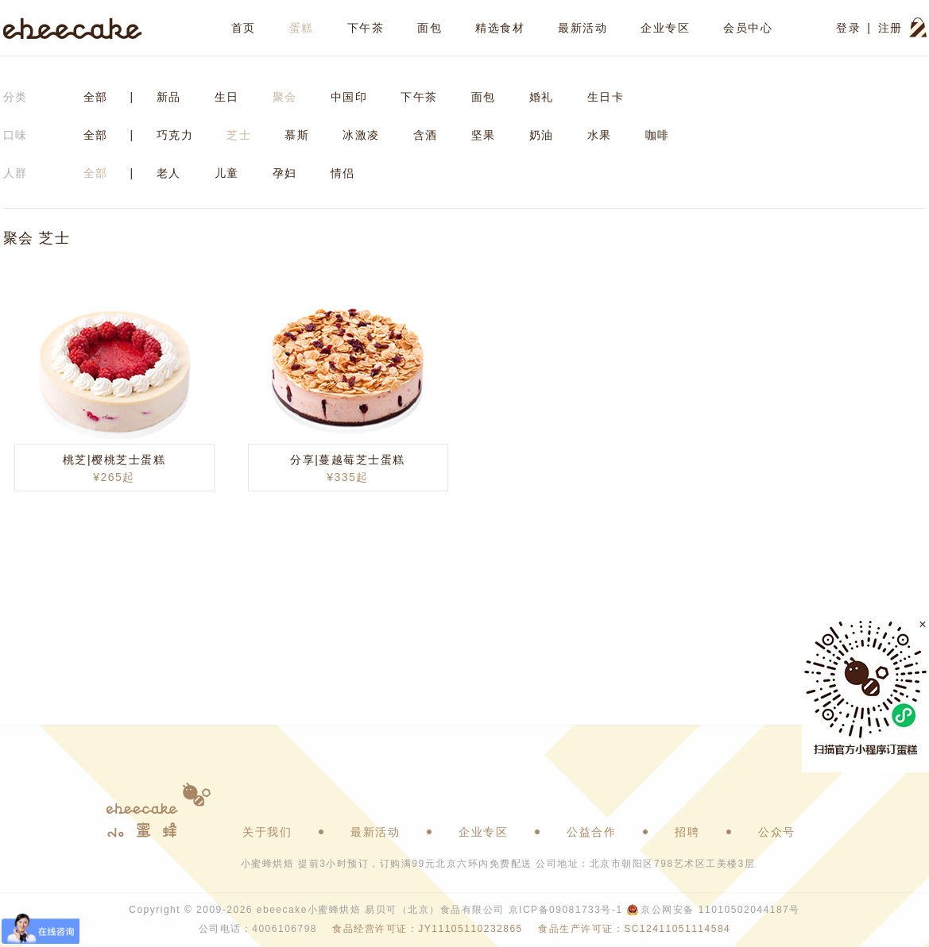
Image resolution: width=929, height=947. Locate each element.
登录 (848, 27)
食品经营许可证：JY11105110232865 (427, 928)
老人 (169, 173)
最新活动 (582, 27)
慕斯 (297, 135)
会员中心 (747, 27)
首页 (243, 27)
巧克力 (175, 135)
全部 (95, 96)
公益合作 (591, 832)
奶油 (541, 135)
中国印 (349, 96)
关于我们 (267, 832)
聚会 (285, 96)
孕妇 (285, 173)
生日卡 (606, 96)
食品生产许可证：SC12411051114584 (634, 928)
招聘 (687, 832)
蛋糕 (301, 27)
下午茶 (366, 27)
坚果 (483, 135)
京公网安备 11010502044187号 (720, 909)
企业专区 (665, 27)
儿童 (227, 173)
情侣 (343, 173)
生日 (227, 96)
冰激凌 (361, 135)
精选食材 (499, 27)
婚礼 (541, 96)
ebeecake (72, 28)
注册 (890, 27)
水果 (599, 135)
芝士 (238, 135)
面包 (429, 27)
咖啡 (657, 135)
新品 (169, 96)
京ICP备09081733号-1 (566, 909)
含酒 (425, 135)
